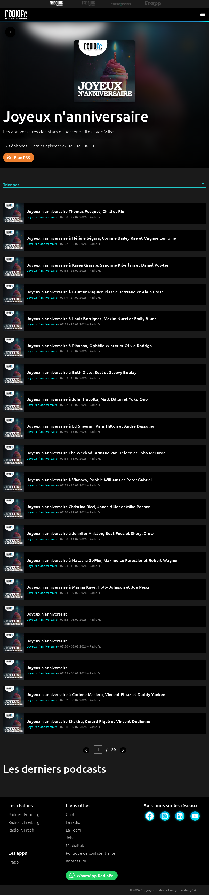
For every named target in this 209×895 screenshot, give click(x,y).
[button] (104, 184)
